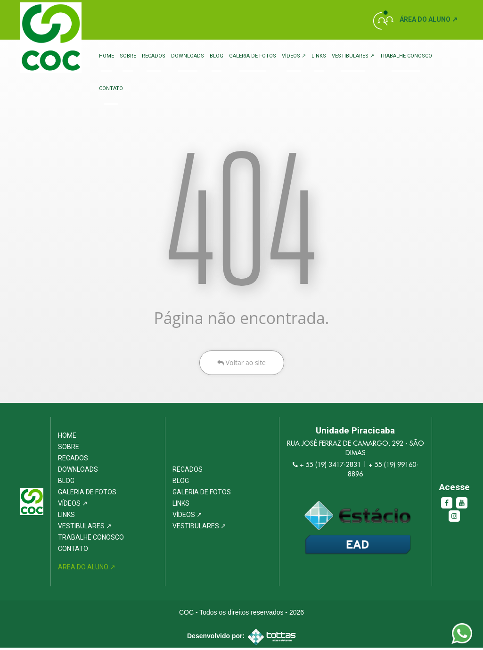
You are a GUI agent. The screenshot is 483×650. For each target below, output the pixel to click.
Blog (216, 56)
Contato (111, 89)
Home (106, 56)
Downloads (187, 56)
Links (318, 56)
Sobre (128, 56)
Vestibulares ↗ (353, 56)
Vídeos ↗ (294, 56)
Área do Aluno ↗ (429, 19)
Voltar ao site (241, 364)
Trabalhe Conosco (406, 56)
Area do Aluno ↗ (86, 569)
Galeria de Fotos (252, 56)
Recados (153, 56)
